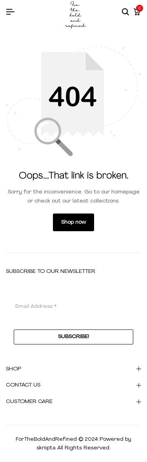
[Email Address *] (73, 306)
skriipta (46, 448)
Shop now (73, 222)
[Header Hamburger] (10, 12)
